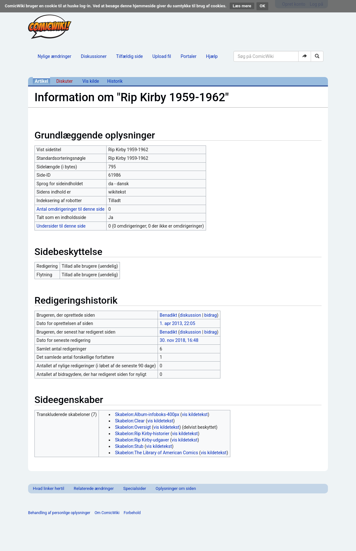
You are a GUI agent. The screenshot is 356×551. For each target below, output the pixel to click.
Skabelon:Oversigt (133, 427)
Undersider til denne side (61, 226)
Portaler (189, 56)
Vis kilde (90, 81)
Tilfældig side (129, 56)
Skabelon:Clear (130, 420)
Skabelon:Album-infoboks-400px (147, 414)
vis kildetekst (195, 414)
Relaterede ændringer (94, 488)
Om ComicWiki (106, 513)
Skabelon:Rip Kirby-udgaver (142, 439)
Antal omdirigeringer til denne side (71, 209)
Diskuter (64, 81)
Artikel (41, 81)
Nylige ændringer (54, 56)
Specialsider (134, 488)
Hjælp (212, 56)
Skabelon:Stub (129, 446)
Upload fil (161, 56)
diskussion (190, 315)
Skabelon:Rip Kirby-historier (142, 433)
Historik (114, 81)
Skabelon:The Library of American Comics (156, 452)
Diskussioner (94, 56)
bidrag (210, 315)
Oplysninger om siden (176, 488)
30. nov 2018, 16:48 (179, 340)
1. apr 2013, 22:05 (177, 323)
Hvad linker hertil (48, 488)
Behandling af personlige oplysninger (59, 513)
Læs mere (242, 6)
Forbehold (132, 513)
